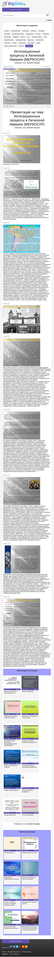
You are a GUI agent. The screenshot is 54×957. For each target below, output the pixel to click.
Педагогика (19, 40)
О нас (4, 952)
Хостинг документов (14, 954)
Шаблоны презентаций (32, 43)
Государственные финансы (11, 790)
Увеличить (46, 67)
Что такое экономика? (28, 815)
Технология (36, 40)
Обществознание (42, 37)
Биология (32, 31)
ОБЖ (34, 37)
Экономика (7, 46)
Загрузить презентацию (16, 9)
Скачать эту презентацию (27, 63)
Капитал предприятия (28, 691)
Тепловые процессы (9, 853)
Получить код (8, 67)
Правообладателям (14, 952)
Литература (36, 34)
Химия (22, 43)
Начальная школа (26, 37)
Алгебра (6, 31)
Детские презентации (9, 34)
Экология (42, 43)
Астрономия (24, 31)
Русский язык (27, 40)
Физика (42, 40)
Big (16, 3)
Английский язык (14, 31)
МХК (18, 37)
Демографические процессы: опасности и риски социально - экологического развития (30, 928)
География (39, 31)
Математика (44, 34)
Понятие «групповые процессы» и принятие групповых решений (10, 904)
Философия (16, 43)
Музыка (13, 37)
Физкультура (7, 43)
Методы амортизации (10, 815)
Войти (49, 20)
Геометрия (47, 31)
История (29, 34)
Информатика (21, 34)
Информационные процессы (29, 853)
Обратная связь (26, 952)
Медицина (7, 37)
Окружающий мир (9, 40)
